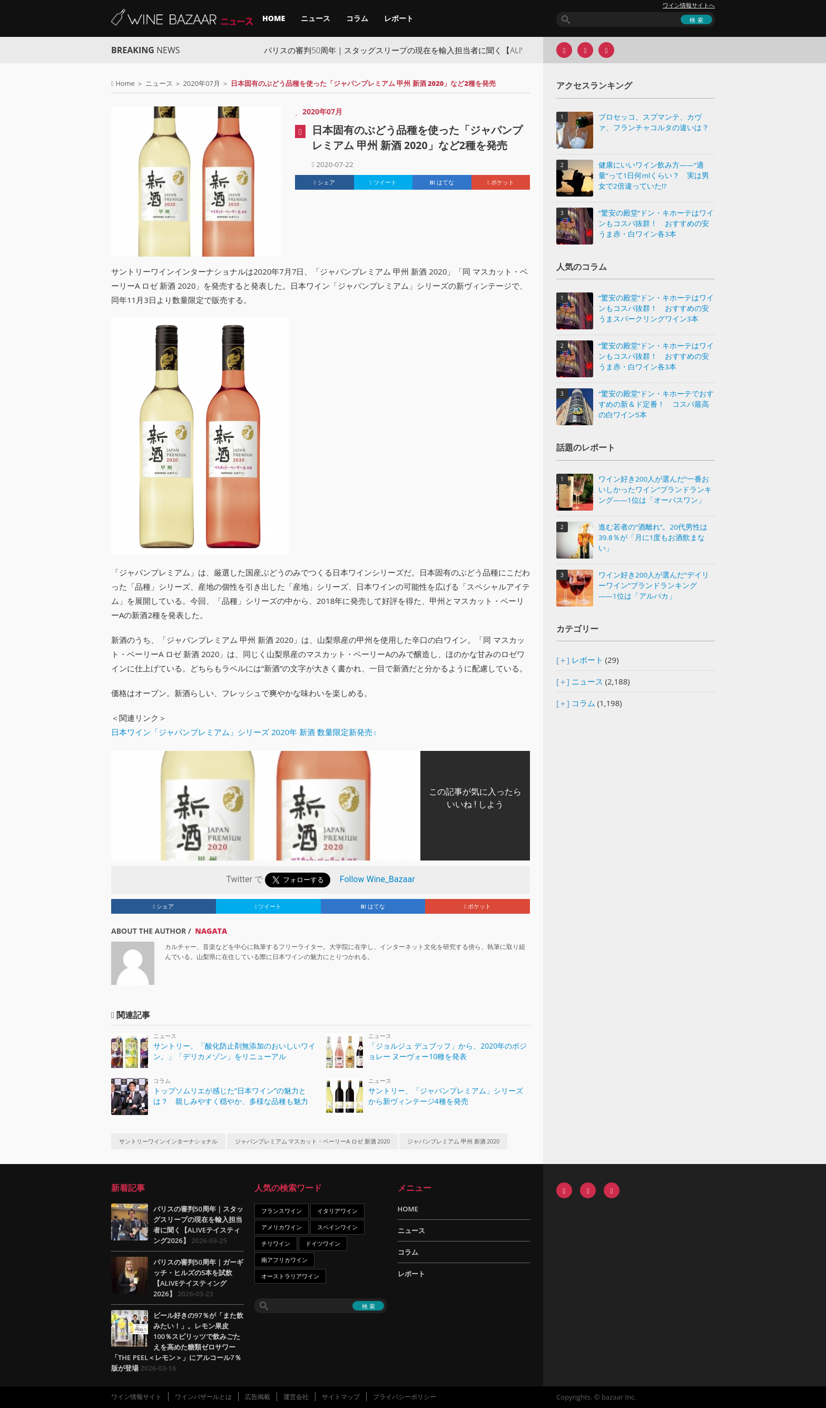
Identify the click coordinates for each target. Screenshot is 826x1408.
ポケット (500, 182)
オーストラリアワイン (290, 1276)
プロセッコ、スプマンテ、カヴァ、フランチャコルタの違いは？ (653, 122)
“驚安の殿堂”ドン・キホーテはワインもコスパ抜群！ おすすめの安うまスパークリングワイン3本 (656, 308)
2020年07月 (201, 83)
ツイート (383, 182)
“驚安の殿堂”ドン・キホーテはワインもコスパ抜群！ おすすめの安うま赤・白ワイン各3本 (656, 223)
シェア (324, 182)
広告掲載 (257, 1396)
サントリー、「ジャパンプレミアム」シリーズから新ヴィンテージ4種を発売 (445, 1096)
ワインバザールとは (203, 1396)
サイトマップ (341, 1396)
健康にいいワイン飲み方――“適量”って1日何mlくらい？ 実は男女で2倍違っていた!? (653, 175)
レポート (399, 18)
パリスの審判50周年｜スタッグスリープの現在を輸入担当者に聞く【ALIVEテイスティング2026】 (452, 50)
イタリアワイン (337, 1211)
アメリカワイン (281, 1227)
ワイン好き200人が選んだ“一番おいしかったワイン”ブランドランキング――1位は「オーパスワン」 (655, 489)
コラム (357, 18)
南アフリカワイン (284, 1260)
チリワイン (275, 1243)
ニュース (315, 18)
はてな (442, 182)
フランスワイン (281, 1211)
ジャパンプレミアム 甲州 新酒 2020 (453, 1141)
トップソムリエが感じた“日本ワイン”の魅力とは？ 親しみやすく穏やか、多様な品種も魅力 (230, 1096)
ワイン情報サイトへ (689, 5)
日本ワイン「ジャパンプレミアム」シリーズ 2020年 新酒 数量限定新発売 (241, 732)
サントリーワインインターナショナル (168, 1141)
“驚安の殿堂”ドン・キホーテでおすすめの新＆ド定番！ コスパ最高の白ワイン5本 (656, 404)
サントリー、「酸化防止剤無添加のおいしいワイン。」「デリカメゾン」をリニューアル (234, 1051)
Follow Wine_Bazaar (377, 879)
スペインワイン (337, 1227)
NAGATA (211, 931)
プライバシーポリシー (404, 1396)
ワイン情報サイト (136, 1396)
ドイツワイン (323, 1243)
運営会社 (296, 1396)
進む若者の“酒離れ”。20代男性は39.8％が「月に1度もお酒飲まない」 (652, 537)
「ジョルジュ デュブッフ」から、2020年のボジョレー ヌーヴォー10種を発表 (447, 1051)
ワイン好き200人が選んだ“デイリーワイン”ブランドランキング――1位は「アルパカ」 (653, 585)
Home (125, 83)
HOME (273, 18)
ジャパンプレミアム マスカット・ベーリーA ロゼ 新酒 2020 (312, 1141)
